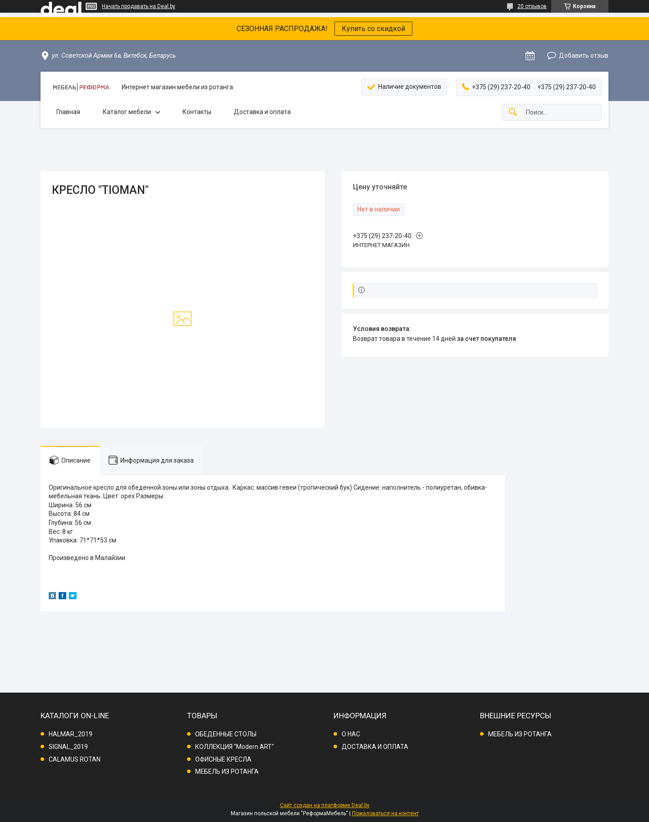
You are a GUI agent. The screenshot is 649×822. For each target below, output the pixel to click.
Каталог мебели (127, 111)
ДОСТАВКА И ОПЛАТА (375, 746)
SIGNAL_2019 (68, 746)
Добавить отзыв (583, 55)
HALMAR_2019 (70, 734)
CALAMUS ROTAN (75, 759)
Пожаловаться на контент (385, 813)
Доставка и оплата (262, 111)
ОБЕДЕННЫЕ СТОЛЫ (225, 734)
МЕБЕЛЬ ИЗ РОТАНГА (227, 771)
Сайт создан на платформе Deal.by (325, 805)
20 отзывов (532, 6)
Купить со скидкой (373, 28)
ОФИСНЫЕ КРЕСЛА (223, 759)
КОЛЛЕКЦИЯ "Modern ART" (234, 746)
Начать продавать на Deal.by (138, 6)
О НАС (351, 734)
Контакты (197, 111)
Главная (68, 111)
